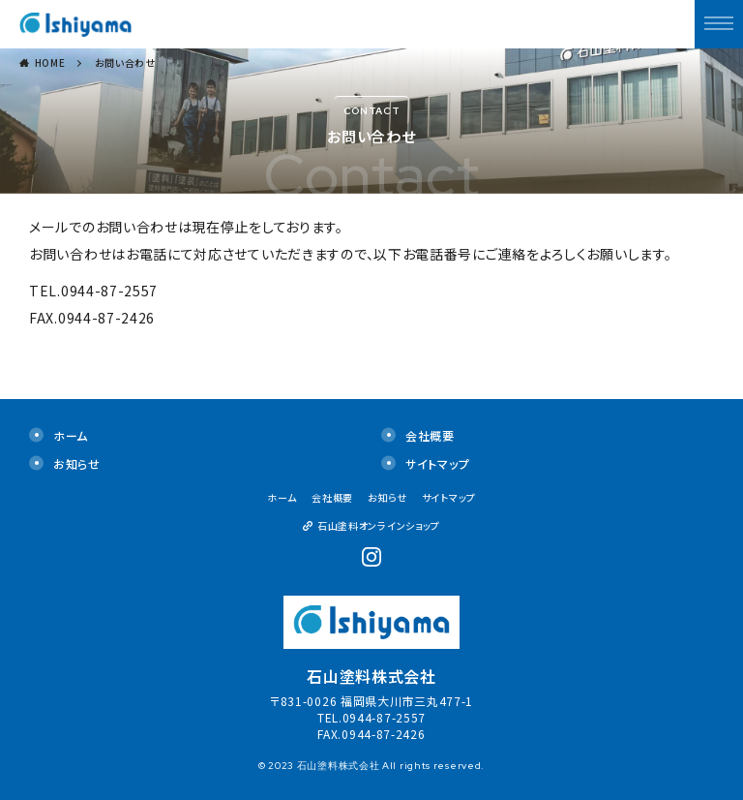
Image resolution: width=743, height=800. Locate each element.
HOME (50, 62)
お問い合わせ (125, 62)
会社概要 (430, 435)
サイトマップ (437, 463)
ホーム (70, 435)
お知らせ (77, 463)
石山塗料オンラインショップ (378, 525)
